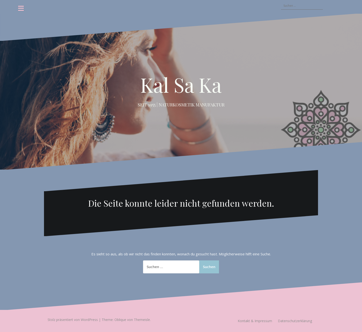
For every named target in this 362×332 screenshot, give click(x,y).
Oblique (120, 319)
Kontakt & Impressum (255, 321)
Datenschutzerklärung (295, 321)
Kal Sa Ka (181, 84)
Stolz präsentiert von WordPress (73, 319)
